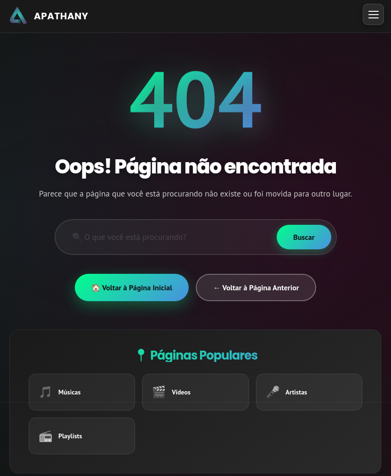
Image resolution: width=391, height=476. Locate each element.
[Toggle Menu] (373, 14)
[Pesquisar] (166, 237)
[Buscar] (304, 237)
